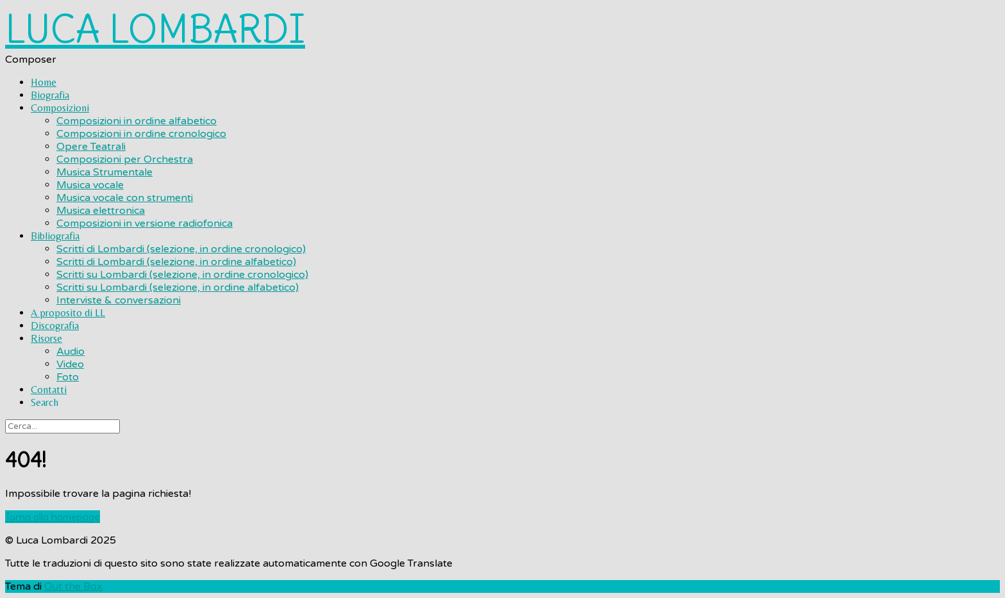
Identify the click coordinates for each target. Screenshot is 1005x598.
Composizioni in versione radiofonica (144, 223)
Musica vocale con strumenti (124, 197)
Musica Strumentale (104, 172)
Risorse (46, 338)
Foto (67, 377)
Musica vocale (90, 185)
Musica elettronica (100, 210)
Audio (70, 351)
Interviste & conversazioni (118, 300)
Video (70, 364)
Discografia (55, 325)
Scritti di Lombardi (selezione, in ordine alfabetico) (176, 261)
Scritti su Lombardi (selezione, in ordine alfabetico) (177, 287)
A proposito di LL (68, 313)
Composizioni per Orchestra (124, 159)
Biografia (50, 95)
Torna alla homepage (52, 516)
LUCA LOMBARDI (155, 29)
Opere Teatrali (91, 146)
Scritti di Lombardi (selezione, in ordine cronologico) (181, 249)
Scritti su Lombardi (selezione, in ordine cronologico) (182, 274)
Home (43, 82)
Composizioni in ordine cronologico (141, 133)
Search (44, 402)
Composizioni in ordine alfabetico (136, 121)
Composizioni (60, 108)
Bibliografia (55, 236)
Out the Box (73, 586)
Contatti (49, 390)
